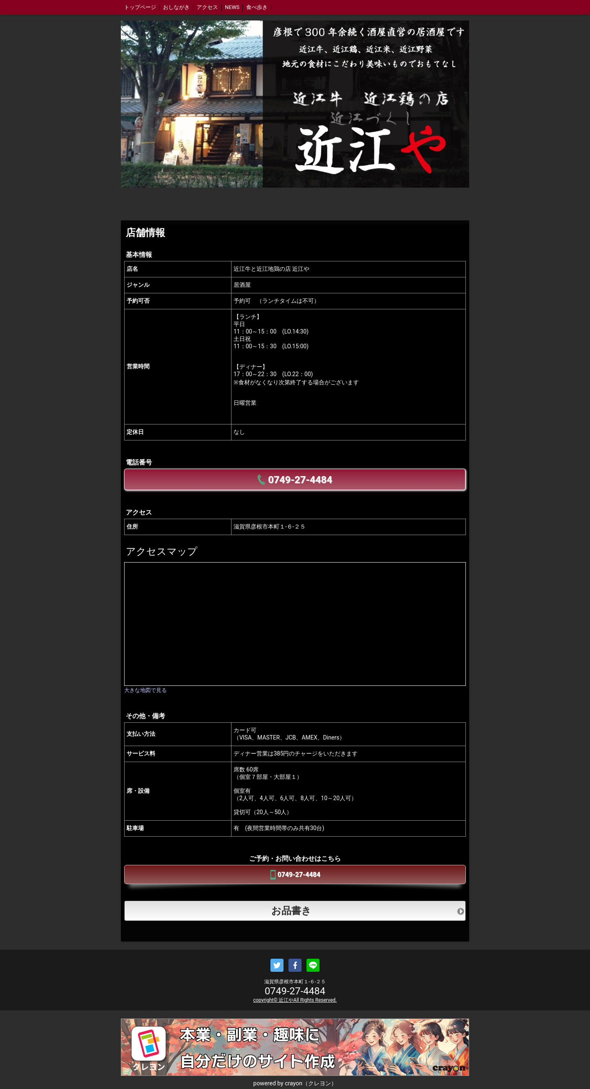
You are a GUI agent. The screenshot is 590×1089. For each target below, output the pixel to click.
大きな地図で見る (145, 690)
